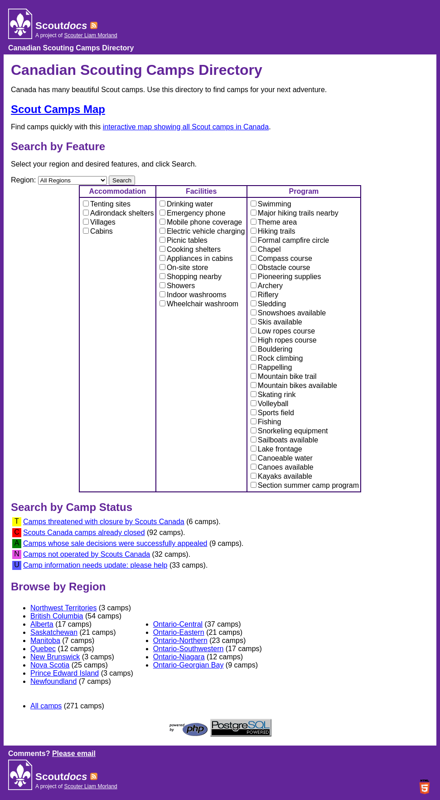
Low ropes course (283, 331)
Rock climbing (277, 358)
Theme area (274, 222)
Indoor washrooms (193, 295)
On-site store (184, 267)
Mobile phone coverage (201, 222)
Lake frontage (276, 449)
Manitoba (45, 640)
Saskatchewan (53, 632)
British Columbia (56, 616)
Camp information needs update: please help (95, 565)
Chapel (266, 249)
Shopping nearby (191, 276)
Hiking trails (273, 231)
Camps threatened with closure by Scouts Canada (103, 521)
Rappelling (271, 367)
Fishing (266, 422)
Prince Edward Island (64, 673)
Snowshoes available (288, 313)
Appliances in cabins (196, 258)
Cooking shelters (190, 249)
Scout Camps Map (58, 109)
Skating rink (273, 394)
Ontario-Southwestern (188, 649)
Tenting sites (107, 204)
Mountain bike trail (284, 376)
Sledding (268, 304)
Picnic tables (184, 240)
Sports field (272, 413)
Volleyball (270, 403)
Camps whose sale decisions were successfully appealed (115, 543)
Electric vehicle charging (202, 231)
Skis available (276, 322)
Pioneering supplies (286, 276)
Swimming (271, 204)
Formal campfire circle (290, 240)
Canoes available (282, 467)
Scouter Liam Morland (90, 35)
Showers (177, 286)
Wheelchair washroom (199, 304)
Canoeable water (282, 458)
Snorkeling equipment (289, 431)
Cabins (98, 231)
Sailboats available (284, 440)
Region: (24, 180)
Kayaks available (281, 476)
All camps (46, 706)
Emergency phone (193, 213)
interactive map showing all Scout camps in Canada (186, 127)
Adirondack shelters (118, 213)
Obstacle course (280, 267)
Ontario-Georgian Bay (188, 665)
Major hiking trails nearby (294, 213)
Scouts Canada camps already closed (84, 532)
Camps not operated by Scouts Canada (86, 554)
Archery (267, 286)
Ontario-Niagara (179, 657)
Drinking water (186, 204)
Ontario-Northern (180, 640)
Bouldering (272, 349)
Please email (74, 753)
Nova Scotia (49, 665)
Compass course (281, 258)
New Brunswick (55, 657)
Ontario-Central (178, 624)
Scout (61, 25)
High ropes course (284, 340)
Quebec (43, 649)
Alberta (41, 624)
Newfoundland (53, 681)
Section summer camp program (305, 485)
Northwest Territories (63, 608)
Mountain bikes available (294, 385)
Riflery (264, 295)
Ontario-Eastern (178, 632)
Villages (99, 222)
